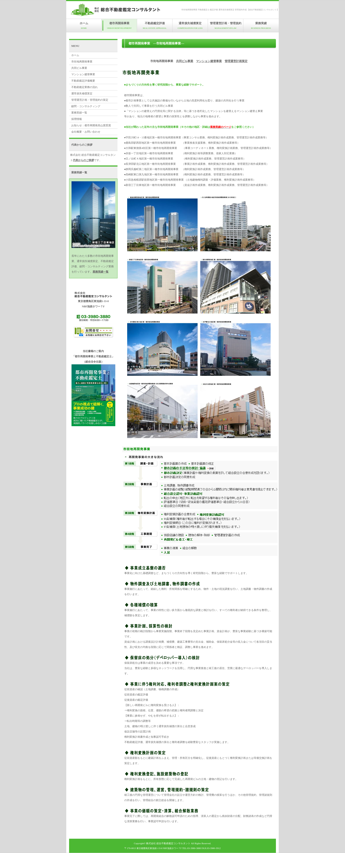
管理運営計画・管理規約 (225, 25)
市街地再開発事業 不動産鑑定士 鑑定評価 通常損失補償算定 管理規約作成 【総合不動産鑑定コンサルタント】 (230, 10)
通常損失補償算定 (190, 25)
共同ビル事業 (184, 61)
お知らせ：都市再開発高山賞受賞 (91, 125)
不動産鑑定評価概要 (83, 80)
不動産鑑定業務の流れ (84, 87)
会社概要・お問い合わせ (85, 131)
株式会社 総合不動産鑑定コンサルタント (168, 843)
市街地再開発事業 (81, 61)
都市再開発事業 (119, 25)
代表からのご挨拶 (83, 160)
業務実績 (261, 25)
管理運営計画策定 (236, 61)
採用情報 (76, 119)
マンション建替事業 (209, 61)
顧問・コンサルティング (85, 106)
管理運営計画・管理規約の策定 (89, 99)
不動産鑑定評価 (155, 25)
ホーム (84, 25)
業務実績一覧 (79, 112)
